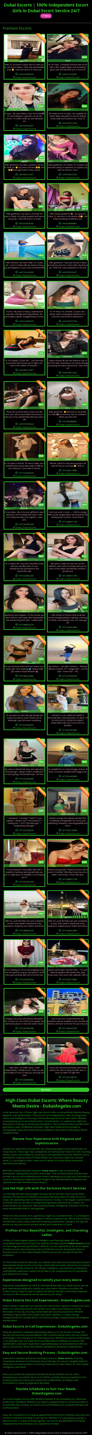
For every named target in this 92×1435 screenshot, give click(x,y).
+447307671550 (69, 123)
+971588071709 (69, 521)
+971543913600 (69, 627)
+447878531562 (69, 174)
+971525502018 (26, 473)
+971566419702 (69, 1028)
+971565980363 (26, 1079)
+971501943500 (26, 524)
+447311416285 (69, 74)
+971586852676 (26, 624)
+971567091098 (26, 1028)
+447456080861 (69, 223)
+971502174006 (69, 470)
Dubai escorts (76, 1243)
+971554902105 (26, 575)
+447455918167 (26, 125)
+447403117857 (26, 174)
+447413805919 (26, 74)
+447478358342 (26, 223)
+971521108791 (69, 1077)
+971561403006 (69, 730)
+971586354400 (26, 676)
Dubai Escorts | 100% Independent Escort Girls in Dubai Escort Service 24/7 (46, 7)
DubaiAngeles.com (75, 1300)
